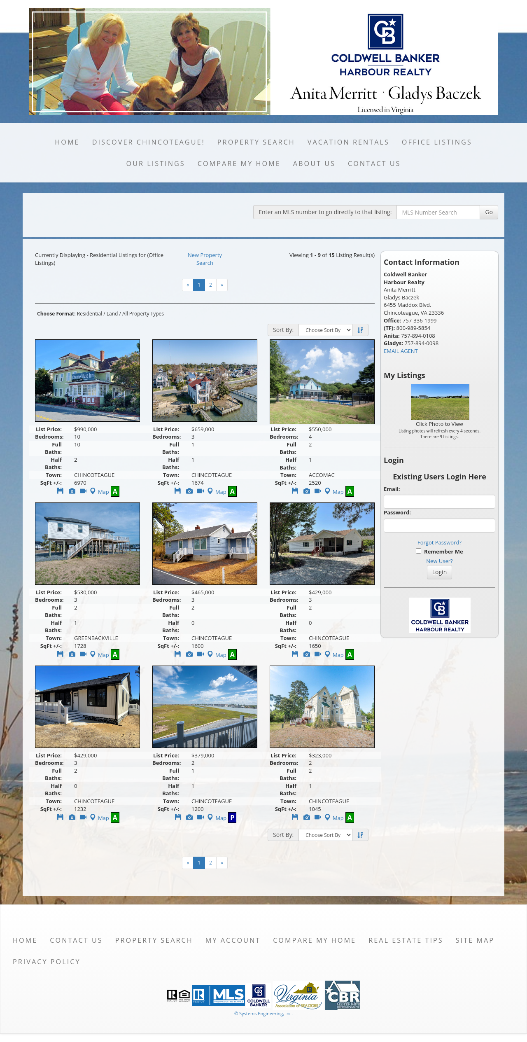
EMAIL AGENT (401, 351)
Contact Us (374, 163)
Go (489, 212)
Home (67, 142)
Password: (397, 512)
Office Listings (437, 142)
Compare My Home (239, 163)
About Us (314, 163)
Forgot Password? (439, 542)
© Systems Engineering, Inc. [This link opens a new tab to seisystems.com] (263, 1013)
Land (112, 313)
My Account (233, 940)
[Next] (222, 285)
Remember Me (439, 551)
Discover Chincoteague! (148, 142)
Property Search (256, 142)
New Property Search (205, 258)
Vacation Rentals (348, 142)
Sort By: (283, 330)
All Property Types (143, 313)
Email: (392, 489)
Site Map (475, 940)
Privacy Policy (47, 961)
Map (98, 491)
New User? (439, 561)
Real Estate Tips (405, 940)
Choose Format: (56, 313)
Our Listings (155, 163)
